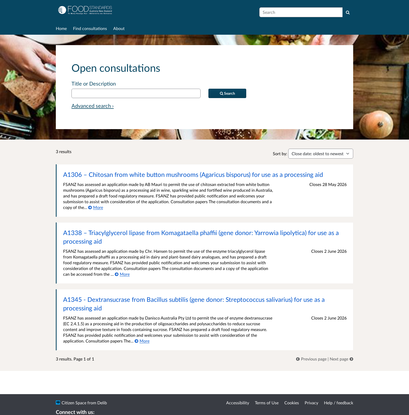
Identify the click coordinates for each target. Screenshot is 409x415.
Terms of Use (267, 402)
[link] (312, 358)
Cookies (291, 402)
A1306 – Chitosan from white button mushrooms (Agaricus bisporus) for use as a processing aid (193, 174)
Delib (102, 402)
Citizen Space (74, 402)
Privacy (311, 402)
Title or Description (93, 83)
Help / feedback (338, 402)
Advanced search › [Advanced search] (92, 106)
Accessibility (237, 402)
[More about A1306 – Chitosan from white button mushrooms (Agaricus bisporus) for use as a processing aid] (95, 207)
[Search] (347, 12)
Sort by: (280, 153)
